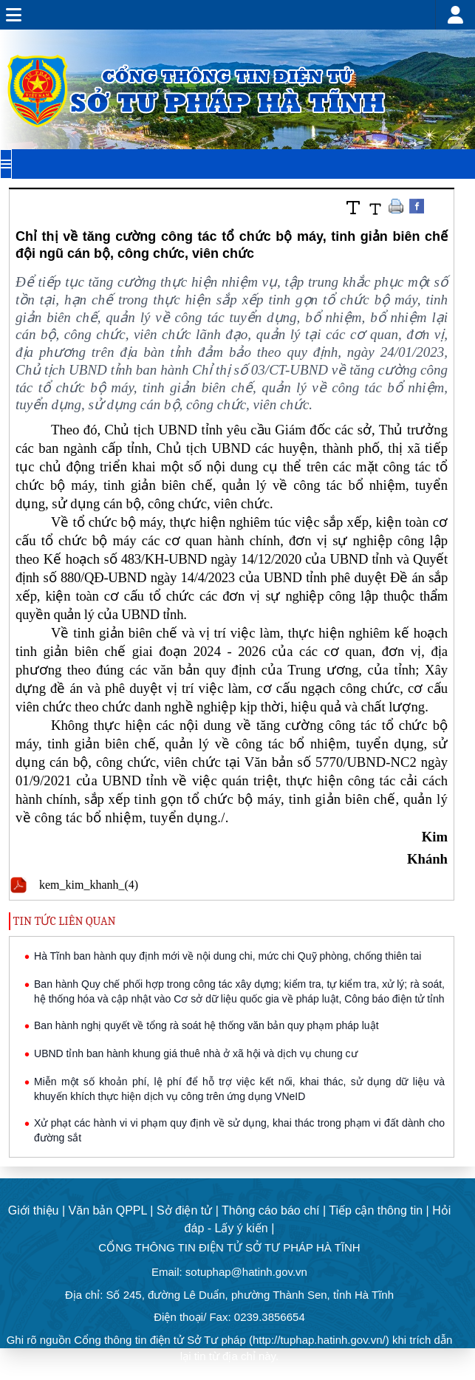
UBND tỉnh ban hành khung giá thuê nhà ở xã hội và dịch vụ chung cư (196, 1053)
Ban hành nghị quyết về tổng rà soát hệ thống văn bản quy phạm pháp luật (206, 1025)
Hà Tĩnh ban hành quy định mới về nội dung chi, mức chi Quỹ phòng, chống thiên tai (227, 956)
